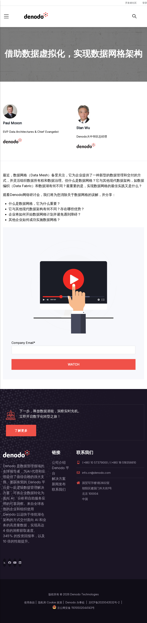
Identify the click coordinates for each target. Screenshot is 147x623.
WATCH (73, 364)
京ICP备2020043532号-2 (104, 602)
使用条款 (29, 602)
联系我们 (59, 489)
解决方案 (59, 479)
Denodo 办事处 (75, 602)
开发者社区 (131, 2)
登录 (144, 2)
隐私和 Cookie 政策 (50, 602)
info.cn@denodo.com (93, 473)
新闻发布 (59, 484)
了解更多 (21, 430)
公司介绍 (59, 462)
